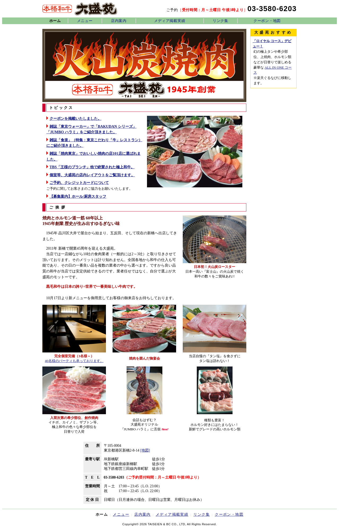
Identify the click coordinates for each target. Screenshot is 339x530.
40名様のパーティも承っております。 (74, 361)
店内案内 (119, 21)
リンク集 (220, 21)
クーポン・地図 (267, 21)
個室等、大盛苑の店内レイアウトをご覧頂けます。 (92, 175)
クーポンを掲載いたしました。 (75, 118)
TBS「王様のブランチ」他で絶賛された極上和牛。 (92, 167)
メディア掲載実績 (169, 21)
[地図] (145, 450)
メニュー (85, 21)
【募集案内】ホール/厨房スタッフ (78, 196)
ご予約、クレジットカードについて (79, 182)
